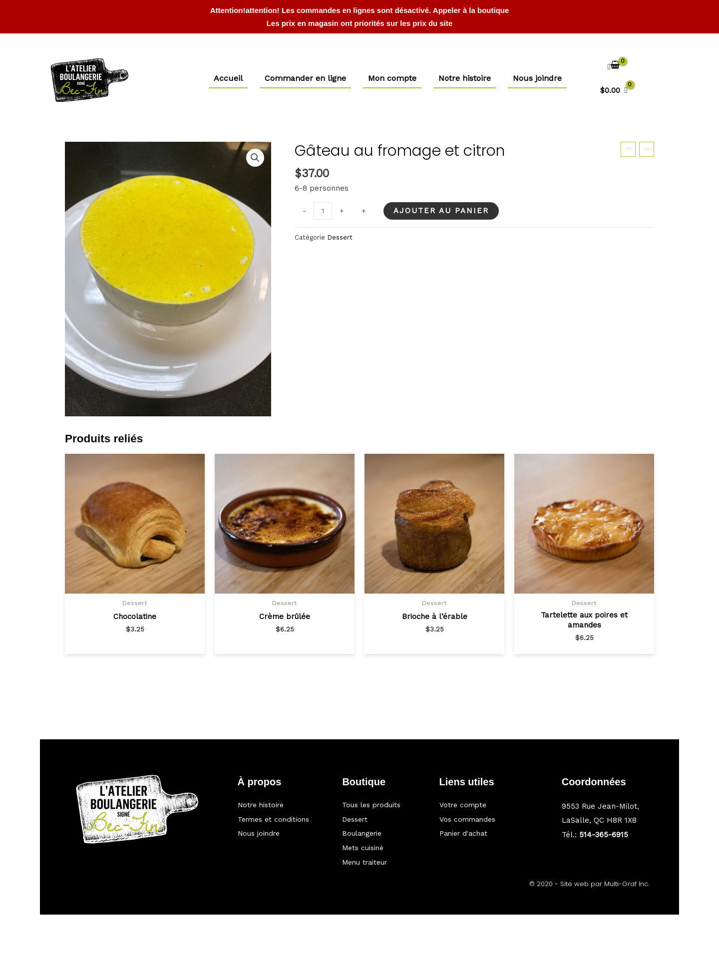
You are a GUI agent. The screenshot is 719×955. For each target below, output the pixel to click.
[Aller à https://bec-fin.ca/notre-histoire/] (280, 801)
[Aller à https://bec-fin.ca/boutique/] (380, 801)
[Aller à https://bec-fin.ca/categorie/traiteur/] (380, 862)
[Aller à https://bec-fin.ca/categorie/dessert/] (380, 816)
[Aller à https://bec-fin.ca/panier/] (483, 831)
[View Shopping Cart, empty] (614, 79)
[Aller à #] (280, 823)
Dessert (340, 237)
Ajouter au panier (442, 210)
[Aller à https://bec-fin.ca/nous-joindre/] (280, 844)
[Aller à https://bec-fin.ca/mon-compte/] (483, 801)
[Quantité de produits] (323, 211)
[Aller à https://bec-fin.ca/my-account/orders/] (483, 816)
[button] (255, 158)
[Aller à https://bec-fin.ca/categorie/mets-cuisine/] (380, 847)
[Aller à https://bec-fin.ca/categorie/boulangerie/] (380, 831)
